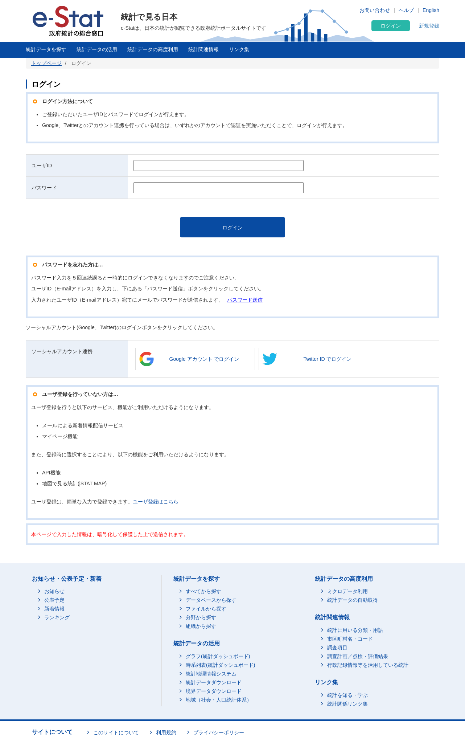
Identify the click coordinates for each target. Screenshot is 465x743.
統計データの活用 (97, 49)
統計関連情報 (203, 49)
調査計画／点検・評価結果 (357, 656)
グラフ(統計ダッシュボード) (218, 656)
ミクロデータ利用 (347, 591)
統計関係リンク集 (347, 703)
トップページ (46, 63)
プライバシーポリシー (218, 732)
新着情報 (54, 608)
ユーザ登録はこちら (155, 502)
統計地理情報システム (211, 673)
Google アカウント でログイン (204, 359)
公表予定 (54, 600)
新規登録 (429, 26)
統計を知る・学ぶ (347, 695)
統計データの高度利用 (152, 49)
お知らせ (54, 591)
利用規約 (166, 732)
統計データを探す (46, 49)
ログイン (390, 26)
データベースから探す (211, 600)
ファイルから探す (206, 608)
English (431, 10)
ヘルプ (406, 10)
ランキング (57, 617)
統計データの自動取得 (352, 600)
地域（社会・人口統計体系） (219, 699)
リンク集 (239, 49)
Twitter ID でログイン (327, 359)
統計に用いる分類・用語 (355, 630)
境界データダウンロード (214, 691)
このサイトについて (116, 732)
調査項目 (337, 647)
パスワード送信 (245, 300)
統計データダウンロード (214, 682)
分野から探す (201, 617)
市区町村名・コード (350, 638)
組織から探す (201, 626)
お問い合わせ (374, 10)
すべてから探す (203, 591)
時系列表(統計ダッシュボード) (220, 665)
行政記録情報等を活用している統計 (367, 665)
